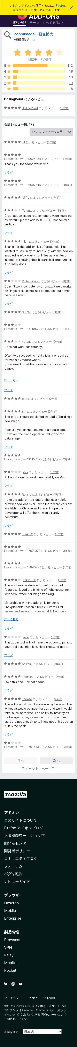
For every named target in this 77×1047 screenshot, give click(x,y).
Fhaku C (27, 534)
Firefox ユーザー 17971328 (22, 550)
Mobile (10, 910)
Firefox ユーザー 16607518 (22, 185)
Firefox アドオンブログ (23, 828)
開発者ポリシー (17, 851)
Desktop (11, 903)
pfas (25, 472)
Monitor (11, 963)
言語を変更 (11, 1032)
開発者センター (17, 843)
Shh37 (26, 312)
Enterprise (12, 918)
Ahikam (27, 664)
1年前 (51, 142)
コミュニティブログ (20, 858)
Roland (26, 494)
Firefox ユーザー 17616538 (22, 747)
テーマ (34, 22)
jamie (25, 637)
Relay (9, 955)
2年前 (57, 341)
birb (24, 398)
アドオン (11, 812)
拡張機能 (19, 22)
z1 (23, 142)
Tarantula (28, 210)
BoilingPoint (30, 108)
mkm (25, 241)
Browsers (12, 940)
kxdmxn (27, 676)
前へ (20, 760)
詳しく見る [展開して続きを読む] (11, 380)
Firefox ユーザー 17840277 (22, 567)
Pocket (10, 970)
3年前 (64, 108)
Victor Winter (31, 281)
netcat (26, 341)
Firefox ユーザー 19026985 (22, 159)
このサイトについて (20, 820)
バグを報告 (13, 874)
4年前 (59, 676)
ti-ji (24, 411)
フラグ (8, 172)
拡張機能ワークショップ (24, 835)
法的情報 (49, 998)
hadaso (27, 699)
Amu (31, 39)
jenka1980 (29, 580)
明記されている (21, 1005)
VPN (8, 947)
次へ (56, 760)
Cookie (32, 998)
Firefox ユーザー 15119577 (22, 329)
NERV (25, 197)
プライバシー (12, 998)
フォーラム (13, 866)
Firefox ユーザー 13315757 (22, 459)
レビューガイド (17, 881)
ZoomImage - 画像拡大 (33, 34)
